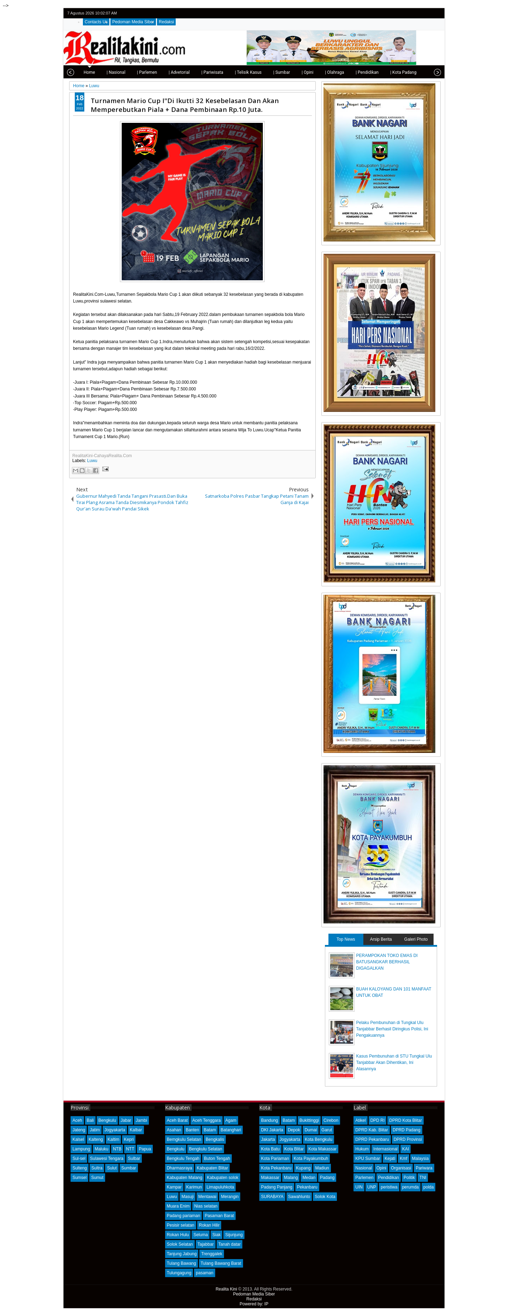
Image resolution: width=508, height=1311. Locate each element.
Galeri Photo (416, 939)
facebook (417, 13)
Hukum (362, 1149)
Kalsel (78, 1139)
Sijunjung (233, 1234)
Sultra (96, 1168)
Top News (346, 939)
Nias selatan (205, 1206)
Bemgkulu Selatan (184, 1139)
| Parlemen (125, 72)
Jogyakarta (114, 1129)
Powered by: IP (254, 1303)
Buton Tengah (217, 1158)
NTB (117, 1149)
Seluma (200, 1234)
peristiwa (389, 1187)
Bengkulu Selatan (205, 1149)
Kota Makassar (322, 1149)
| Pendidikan (345, 72)
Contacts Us (96, 21)
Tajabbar (206, 1244)
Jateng (78, 1129)
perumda (410, 1187)
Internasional (385, 1149)
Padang (327, 1177)
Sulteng (79, 1168)
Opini (381, 1168)
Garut (326, 1129)
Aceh (77, 1120)
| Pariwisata (191, 72)
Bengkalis (215, 1139)
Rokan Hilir (209, 1225)
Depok (294, 1129)
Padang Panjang (276, 1187)
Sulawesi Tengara (106, 1158)
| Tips (411, 72)
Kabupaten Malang (184, 1177)
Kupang (303, 1168)
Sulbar (134, 1158)
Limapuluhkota (220, 1187)
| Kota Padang (382, 72)
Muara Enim (178, 1206)
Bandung (269, 1120)
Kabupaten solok (222, 1177)
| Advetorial (157, 72)
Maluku (101, 1149)
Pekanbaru (307, 1187)
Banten (192, 1129)
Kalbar (136, 1129)
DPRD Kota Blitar (405, 1120)
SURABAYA (272, 1196)
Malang (291, 1177)
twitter (408, 13)
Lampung (81, 1149)
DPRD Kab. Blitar (371, 1129)
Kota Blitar (294, 1149)
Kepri (129, 1139)
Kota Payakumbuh (311, 1158)
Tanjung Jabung (182, 1253)
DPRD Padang (407, 1129)
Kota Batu (270, 1149)
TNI (422, 1177)
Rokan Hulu (178, 1234)
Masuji (187, 1196)
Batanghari (230, 1129)
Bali (90, 1120)
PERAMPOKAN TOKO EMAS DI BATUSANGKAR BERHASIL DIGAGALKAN (387, 962)
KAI (405, 1149)
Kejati (390, 1158)
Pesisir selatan (180, 1225)
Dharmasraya (179, 1168)
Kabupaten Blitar (212, 1168)
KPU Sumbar (367, 1158)
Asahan (174, 1129)
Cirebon (330, 1120)
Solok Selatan (180, 1244)
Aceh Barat (177, 1120)
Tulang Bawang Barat (221, 1263)
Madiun (322, 1168)
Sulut (111, 1168)
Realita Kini (226, 1289)
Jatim (95, 1129)
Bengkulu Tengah (183, 1158)
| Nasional (94, 72)
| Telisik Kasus (226, 72)
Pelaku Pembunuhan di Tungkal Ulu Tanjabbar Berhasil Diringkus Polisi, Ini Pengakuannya (392, 1029)
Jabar (126, 1120)
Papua (145, 1149)
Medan (308, 1177)
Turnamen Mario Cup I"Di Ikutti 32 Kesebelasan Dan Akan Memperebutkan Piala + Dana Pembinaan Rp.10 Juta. (185, 105)
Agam (230, 1120)
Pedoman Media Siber (133, 21)
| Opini (286, 72)
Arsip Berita (381, 939)
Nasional (363, 1168)
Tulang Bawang (181, 1263)
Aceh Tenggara (206, 1120)
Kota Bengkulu (318, 1139)
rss (436, 13)
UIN (359, 1187)
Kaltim (113, 1139)
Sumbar (128, 1168)
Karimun (194, 1187)
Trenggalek (211, 1253)
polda (428, 1187)
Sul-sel (78, 1158)
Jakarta (268, 1139)
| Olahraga (312, 72)
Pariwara (424, 1168)
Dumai (310, 1129)
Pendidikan (388, 1177)
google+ (426, 13)
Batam (210, 1129)
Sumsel (79, 1177)
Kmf (403, 1158)
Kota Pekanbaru (276, 1168)
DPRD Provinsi (408, 1139)
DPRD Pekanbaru (372, 1139)
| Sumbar (260, 72)
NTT (130, 1149)
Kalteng (96, 1139)
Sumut (97, 1177)
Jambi (141, 1120)
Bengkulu (107, 1120)
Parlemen (364, 1177)
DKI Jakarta (272, 1129)
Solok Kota (325, 1196)
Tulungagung (179, 1272)
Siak (216, 1234)
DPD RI (377, 1120)
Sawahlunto (299, 1196)
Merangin (229, 1196)
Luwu (92, 460)
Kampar (174, 1187)
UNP (371, 1187)
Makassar (270, 1177)
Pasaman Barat (219, 1215)
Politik (409, 1177)
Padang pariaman (183, 1215)
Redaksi (166, 21)
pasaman (204, 1272)
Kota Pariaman (275, 1158)
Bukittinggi (309, 1120)
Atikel (360, 1120)
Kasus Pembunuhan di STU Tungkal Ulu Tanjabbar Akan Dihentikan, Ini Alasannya (394, 1062)
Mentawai (207, 1196)
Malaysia (420, 1158)
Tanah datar (229, 1244)
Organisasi (401, 1168)
